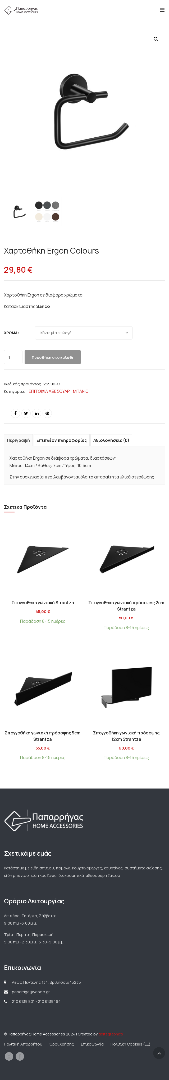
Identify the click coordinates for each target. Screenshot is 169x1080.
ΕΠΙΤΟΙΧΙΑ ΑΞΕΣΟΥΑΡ (49, 391)
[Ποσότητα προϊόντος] (13, 357)
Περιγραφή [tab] (18, 440)
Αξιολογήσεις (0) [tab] (111, 440)
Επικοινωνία (92, 1044)
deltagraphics (110, 1034)
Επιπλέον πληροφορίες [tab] (61, 440)
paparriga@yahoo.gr (31, 992)
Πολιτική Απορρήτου (23, 1044)
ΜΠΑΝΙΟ (81, 391)
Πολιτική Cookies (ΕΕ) (130, 1044)
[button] (156, 39)
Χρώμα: (11, 332)
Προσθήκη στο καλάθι (53, 357)
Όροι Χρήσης (61, 1044)
